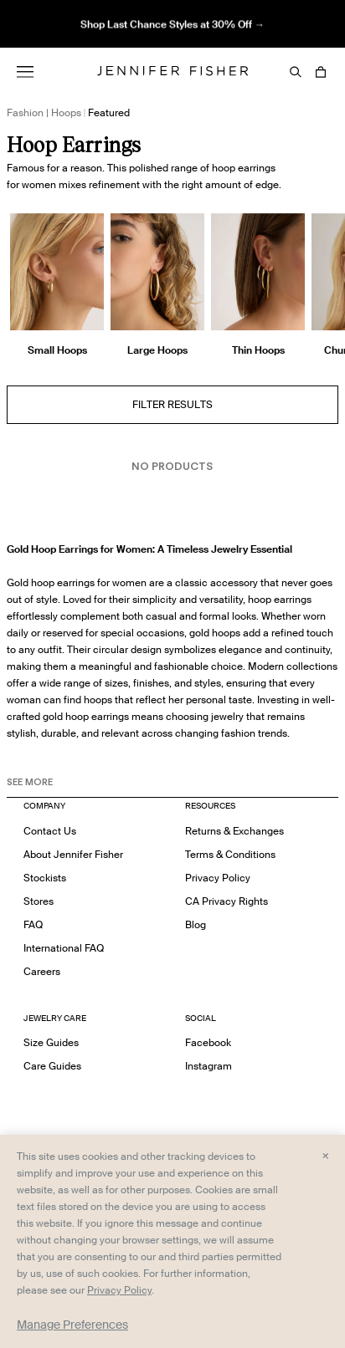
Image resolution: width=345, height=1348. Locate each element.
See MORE (30, 782)
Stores (38, 901)
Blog (195, 924)
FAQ (33, 924)
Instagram (208, 1065)
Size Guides (51, 1042)
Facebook (208, 1042)
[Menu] (25, 72)
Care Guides (52, 1065)
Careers (41, 971)
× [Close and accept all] (325, 1155)
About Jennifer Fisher (73, 854)
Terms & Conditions (230, 854)
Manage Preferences (72, 1324)
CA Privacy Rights (226, 901)
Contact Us (49, 830)
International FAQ (63, 947)
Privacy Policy (217, 877)
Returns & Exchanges (234, 830)
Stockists (44, 877)
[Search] (295, 71)
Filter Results (172, 404)
